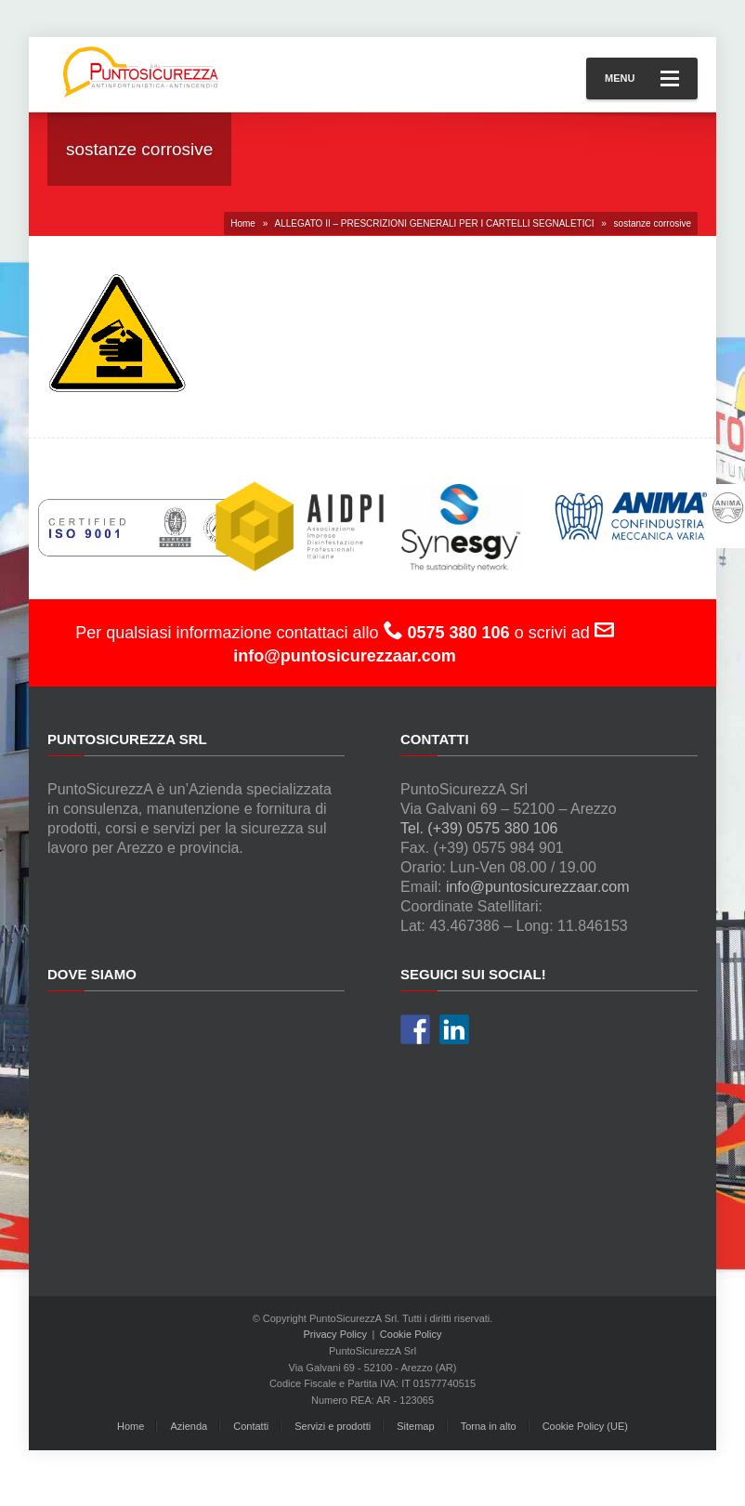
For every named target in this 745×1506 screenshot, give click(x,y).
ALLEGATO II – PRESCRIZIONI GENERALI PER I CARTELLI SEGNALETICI (435, 223)
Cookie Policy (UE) (585, 1426)
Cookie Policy (411, 1334)
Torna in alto (488, 1426)
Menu (642, 78)
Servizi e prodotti (332, 1426)
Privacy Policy (335, 1334)
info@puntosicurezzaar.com (538, 887)
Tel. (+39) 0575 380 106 (478, 828)
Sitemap (415, 1426)
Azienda (188, 1426)
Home (242, 223)
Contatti (250, 1426)
